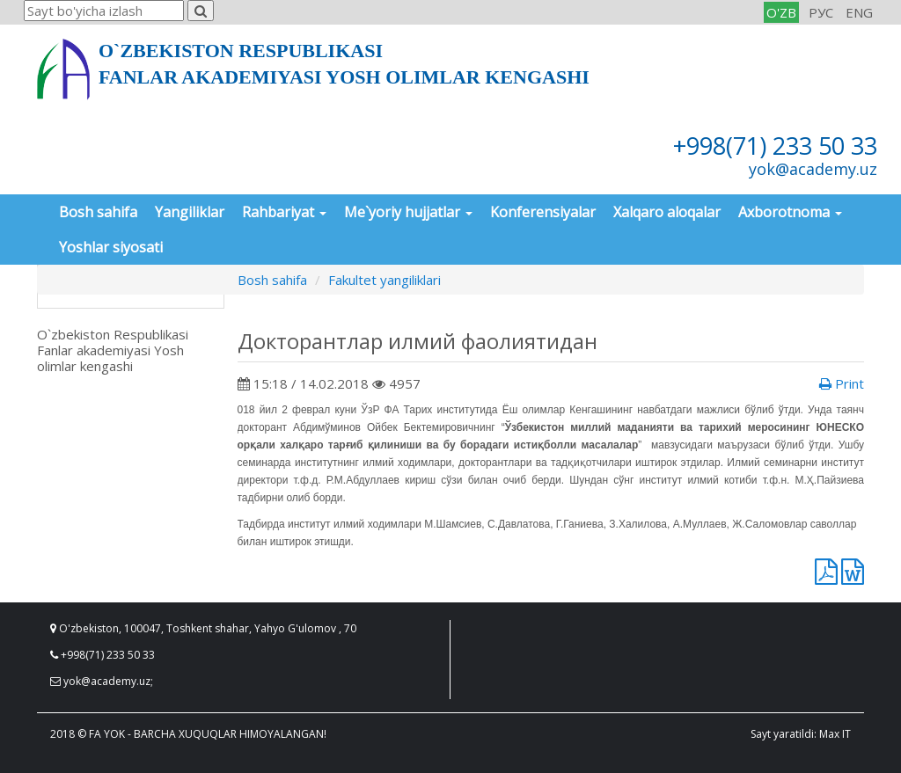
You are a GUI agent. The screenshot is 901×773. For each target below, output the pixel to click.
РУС (821, 12)
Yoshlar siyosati (111, 247)
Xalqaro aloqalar (667, 212)
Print (841, 383)
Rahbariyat (284, 212)
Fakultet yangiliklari (384, 279)
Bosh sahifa (98, 212)
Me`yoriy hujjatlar (408, 212)
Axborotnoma (790, 212)
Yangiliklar (189, 212)
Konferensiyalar (543, 212)
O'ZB (781, 12)
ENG (859, 12)
